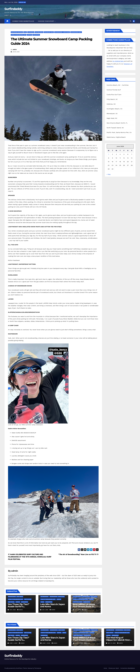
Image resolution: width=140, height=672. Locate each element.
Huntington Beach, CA (114, 109)
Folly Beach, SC (112, 99)
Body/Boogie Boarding (16, 32)
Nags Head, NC (112, 118)
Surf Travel (11, 601)
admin (15, 49)
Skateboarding (39, 32)
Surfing (29, 34)
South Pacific (109, 632)
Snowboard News (48, 32)
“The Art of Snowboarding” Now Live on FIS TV (78, 554)
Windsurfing (36, 34)
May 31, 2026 (112, 643)
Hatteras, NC (111, 104)
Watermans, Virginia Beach (116, 137)
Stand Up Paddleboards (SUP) (18, 34)
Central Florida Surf (114, 90)
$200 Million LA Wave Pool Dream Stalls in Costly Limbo (84, 606)
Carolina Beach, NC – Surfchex (118, 85)
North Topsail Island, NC (115, 128)
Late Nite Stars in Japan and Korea (52, 605)
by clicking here (118, 61)
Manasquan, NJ (112, 113)
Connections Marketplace (23, 21)
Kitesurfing (31, 32)
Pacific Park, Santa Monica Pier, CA (119, 132)
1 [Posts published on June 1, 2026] (108, 154)
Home (105, 668)
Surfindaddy (13, 9)
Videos (42, 601)
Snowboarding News (76, 32)
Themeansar (37, 668)
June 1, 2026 (13, 643)
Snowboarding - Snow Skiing (62, 32)
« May (109, 174)
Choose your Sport (46, 21)
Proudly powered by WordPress (13, 668)
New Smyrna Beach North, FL (117, 123)
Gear (25, 32)
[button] (130, 21)
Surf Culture (27, 599)
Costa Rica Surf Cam (114, 94)
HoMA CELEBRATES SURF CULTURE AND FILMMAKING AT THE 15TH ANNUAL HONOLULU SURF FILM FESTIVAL (29, 556)
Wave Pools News (77, 601)
